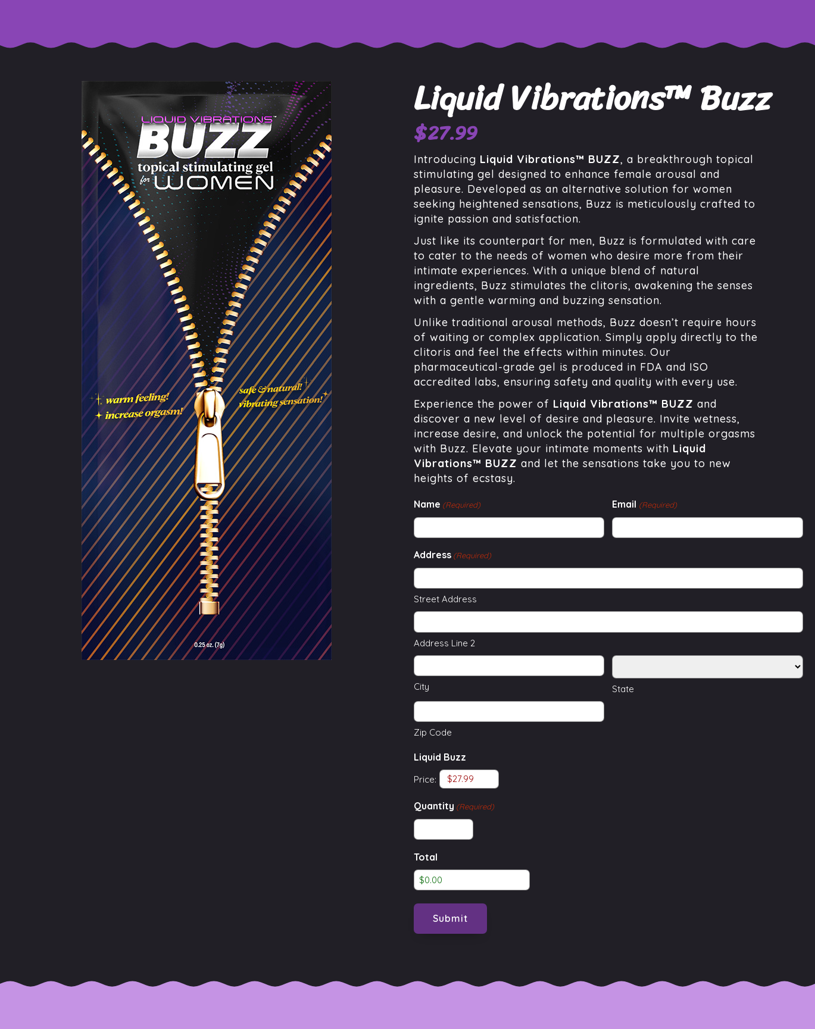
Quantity (454, 806)
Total (426, 857)
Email (644, 505)
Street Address (445, 599)
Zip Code (433, 732)
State (623, 689)
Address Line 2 (444, 643)
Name (447, 505)
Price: (425, 778)
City (421, 686)
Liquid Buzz (440, 757)
